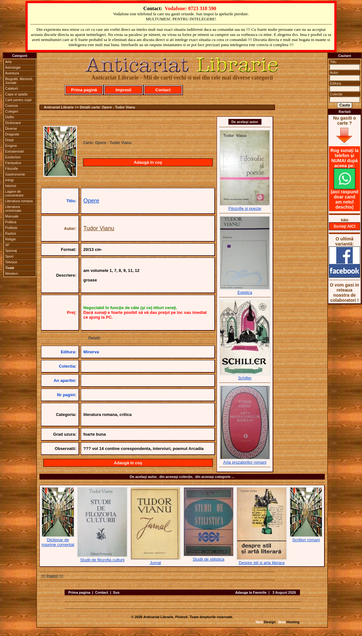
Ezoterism (13, 157)
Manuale (11, 216)
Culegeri (11, 111)
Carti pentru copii (18, 100)
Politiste (11, 228)
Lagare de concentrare (14, 193)
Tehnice (11, 262)
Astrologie (13, 67)
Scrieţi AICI (345, 226)
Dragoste (12, 134)
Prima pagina (79, 592)
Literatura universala (13, 208)
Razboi (10, 233)
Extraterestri (14, 151)
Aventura (12, 73)
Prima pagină (84, 89)
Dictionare (13, 123)
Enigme (11, 146)
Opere (91, 200)
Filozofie (11, 168)
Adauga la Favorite (250, 592)
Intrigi (9, 180)
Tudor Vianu (98, 228)
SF (7, 245)
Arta (8, 62)
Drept (9, 140)
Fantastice (13, 163)
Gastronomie (15, 174)
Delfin (9, 117)
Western (11, 273)
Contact (163, 89)
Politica (10, 222)
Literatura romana (19, 201)
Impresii (123, 89)
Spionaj (11, 250)
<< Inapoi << (52, 576)
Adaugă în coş (148, 162)
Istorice (10, 186)
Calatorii (11, 88)
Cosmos (11, 105)
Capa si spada (16, 94)
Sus (116, 592)
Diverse (11, 128)
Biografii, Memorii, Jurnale (19, 81)
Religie (10, 239)
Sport (9, 256)
